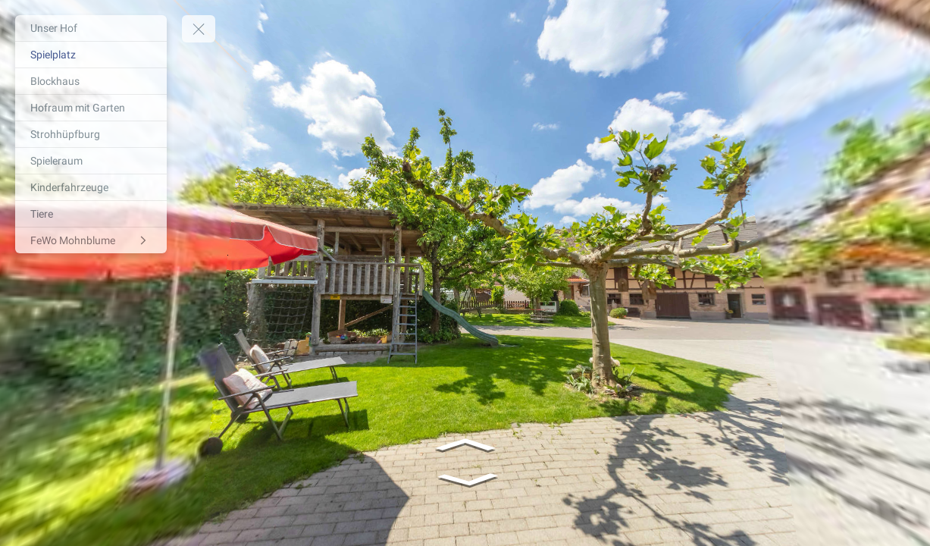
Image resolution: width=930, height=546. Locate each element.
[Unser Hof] (91, 28)
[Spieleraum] (91, 161)
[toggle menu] (198, 28)
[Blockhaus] (91, 81)
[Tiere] (91, 214)
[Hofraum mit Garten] (91, 108)
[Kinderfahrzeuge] (91, 187)
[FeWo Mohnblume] (91, 240)
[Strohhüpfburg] (91, 134)
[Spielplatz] (91, 54)
